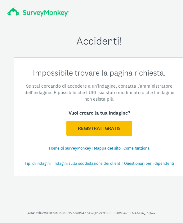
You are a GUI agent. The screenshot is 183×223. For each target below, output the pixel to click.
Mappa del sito (108, 148)
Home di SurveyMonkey (70, 148)
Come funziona (136, 148)
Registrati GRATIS (99, 128)
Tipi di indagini (38, 163)
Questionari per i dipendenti (149, 163)
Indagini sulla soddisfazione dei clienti (87, 163)
